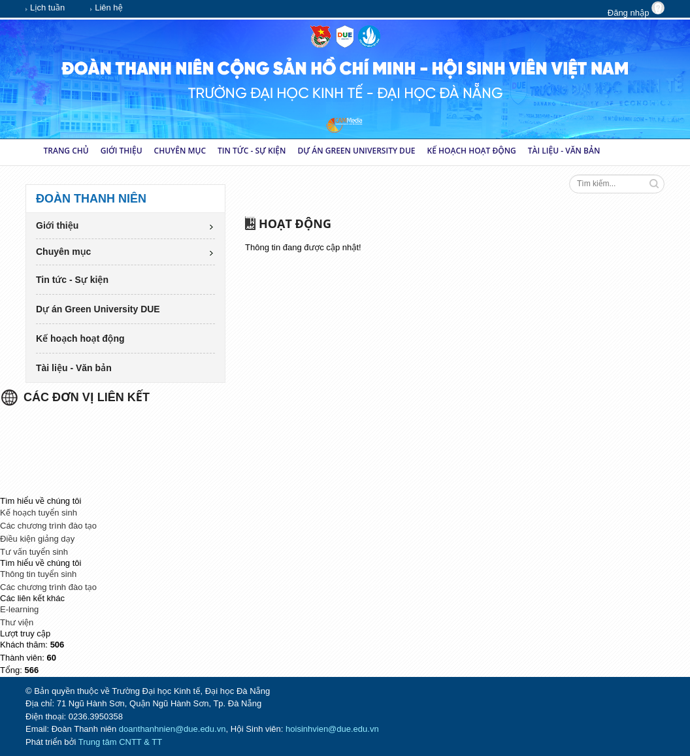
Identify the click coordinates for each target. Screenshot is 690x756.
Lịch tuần (45, 8)
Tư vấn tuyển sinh (34, 552)
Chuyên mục (180, 150)
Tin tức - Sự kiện (252, 150)
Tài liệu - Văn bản (564, 150)
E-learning (19, 609)
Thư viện (16, 622)
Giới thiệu (121, 150)
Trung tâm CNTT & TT (120, 742)
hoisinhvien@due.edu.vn (332, 729)
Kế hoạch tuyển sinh (38, 513)
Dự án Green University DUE (356, 150)
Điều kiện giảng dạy (37, 539)
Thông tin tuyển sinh (38, 574)
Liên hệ (106, 8)
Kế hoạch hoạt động (471, 150)
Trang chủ (66, 150)
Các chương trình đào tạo (48, 526)
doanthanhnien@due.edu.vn (172, 729)
